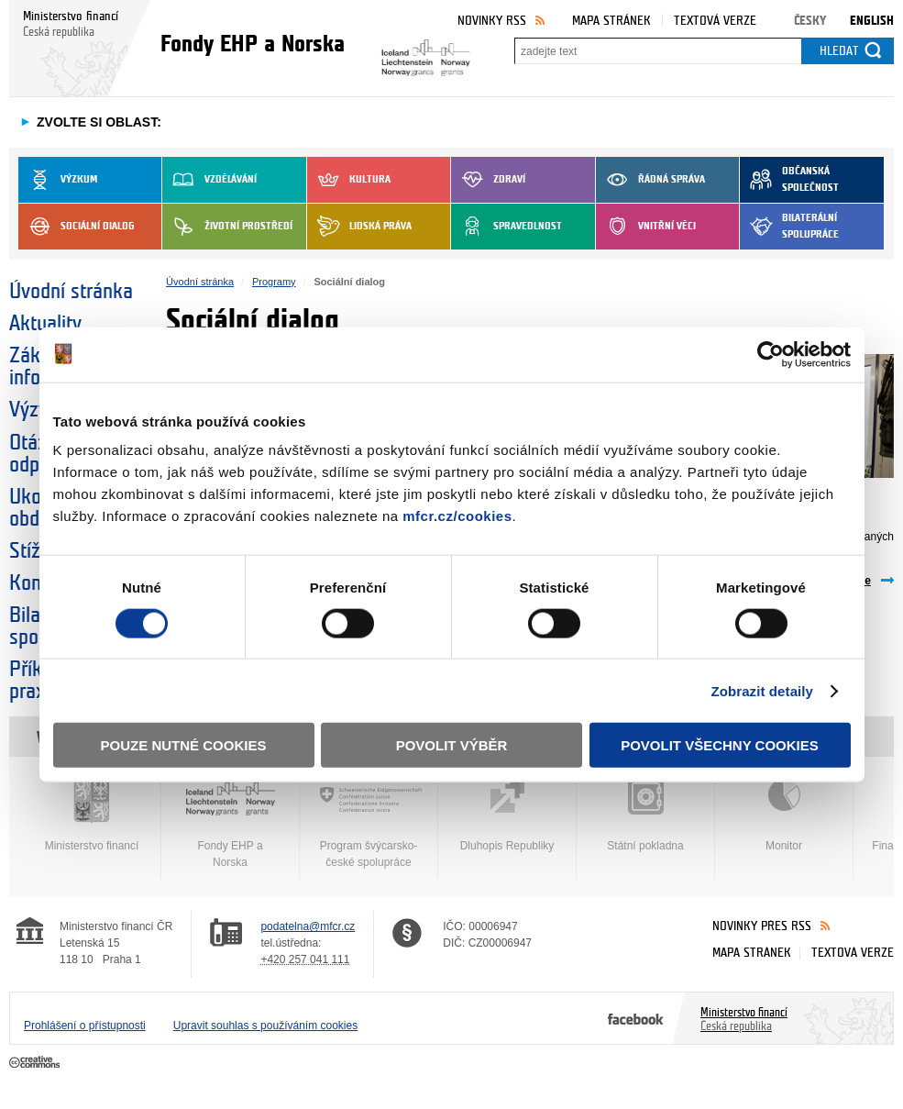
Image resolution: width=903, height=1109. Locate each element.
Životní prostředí (227, 226)
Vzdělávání (209, 179)
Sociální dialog (76, 226)
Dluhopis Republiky (507, 815)
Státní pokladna (645, 815)
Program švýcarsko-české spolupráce (368, 824)
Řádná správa (650, 179)
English (872, 21)
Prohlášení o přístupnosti (85, 1025)
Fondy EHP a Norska (230, 824)
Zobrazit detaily (761, 690)
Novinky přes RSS (761, 926)
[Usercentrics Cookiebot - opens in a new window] (770, 354)
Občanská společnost (789, 179)
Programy (274, 281)
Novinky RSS (491, 21)
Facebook (636, 1018)
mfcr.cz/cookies (457, 516)
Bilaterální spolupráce (789, 226)
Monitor (783, 815)
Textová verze (715, 21)
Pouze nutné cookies (184, 745)
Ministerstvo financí (91, 815)
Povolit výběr (452, 745)
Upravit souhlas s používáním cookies (265, 1025)
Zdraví (488, 179)
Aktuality (45, 324)
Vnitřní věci (646, 226)
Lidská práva (359, 226)
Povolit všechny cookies (720, 745)
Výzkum (57, 179)
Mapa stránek (611, 21)
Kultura (349, 179)
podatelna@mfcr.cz (307, 926)
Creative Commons (36, 1063)
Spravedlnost (506, 226)
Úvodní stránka (71, 292)
